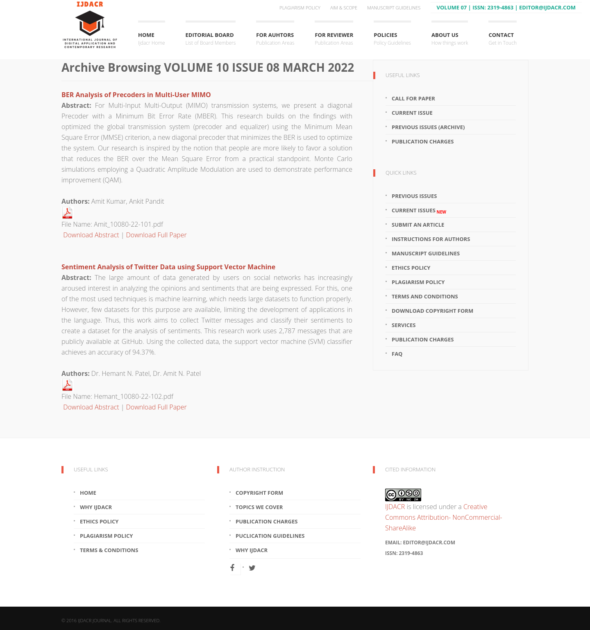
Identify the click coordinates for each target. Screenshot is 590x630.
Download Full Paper (156, 234)
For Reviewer (334, 39)
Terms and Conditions (425, 296)
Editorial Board (211, 39)
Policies (392, 39)
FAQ (397, 353)
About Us (449, 39)
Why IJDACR (96, 507)
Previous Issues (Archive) (428, 127)
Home (151, 39)
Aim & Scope (343, 8)
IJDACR (395, 506)
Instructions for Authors (431, 239)
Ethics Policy (411, 267)
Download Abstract (91, 234)
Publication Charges (423, 141)
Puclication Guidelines (270, 535)
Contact (502, 39)
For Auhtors (275, 39)
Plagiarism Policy (299, 8)
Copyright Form (259, 492)
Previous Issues (414, 196)
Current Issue (412, 112)
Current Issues (419, 210)
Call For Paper (413, 98)
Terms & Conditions (109, 550)
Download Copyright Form (432, 310)
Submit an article (418, 224)
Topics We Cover (259, 507)
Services (404, 325)
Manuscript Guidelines (393, 8)
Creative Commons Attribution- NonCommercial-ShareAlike (443, 517)
